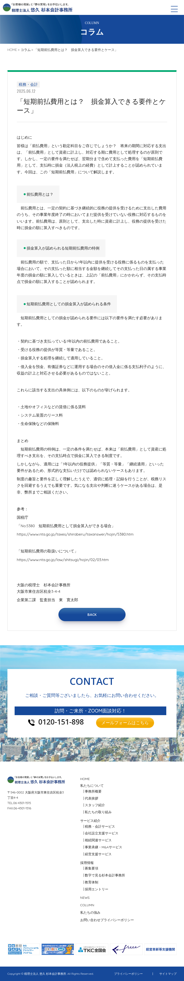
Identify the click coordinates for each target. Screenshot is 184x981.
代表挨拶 (91, 798)
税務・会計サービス (100, 826)
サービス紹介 (90, 820)
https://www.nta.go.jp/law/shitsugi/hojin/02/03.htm (63, 559)
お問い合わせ (90, 920)
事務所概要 (93, 791)
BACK (92, 614)
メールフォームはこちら (125, 722)
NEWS (85, 897)
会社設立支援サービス (101, 833)
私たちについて (92, 785)
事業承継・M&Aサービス (103, 847)
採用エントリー (96, 889)
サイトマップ (168, 973)
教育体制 (91, 882)
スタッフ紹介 (95, 805)
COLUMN (87, 905)
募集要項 (91, 868)
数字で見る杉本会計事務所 (105, 875)
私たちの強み (90, 912)
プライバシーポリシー (117, 920)
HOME (85, 779)
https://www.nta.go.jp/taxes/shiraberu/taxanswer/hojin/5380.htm (75, 534)
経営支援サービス (98, 854)
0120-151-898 (61, 722)
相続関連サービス (98, 840)
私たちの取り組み (98, 812)
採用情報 (87, 862)
